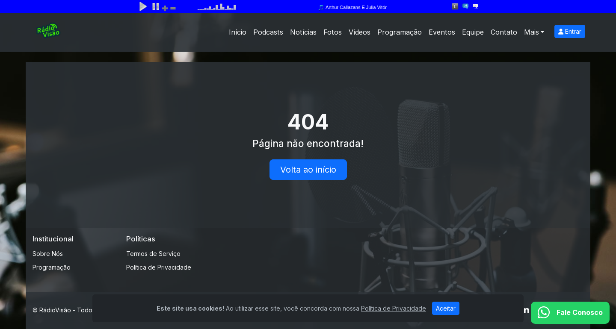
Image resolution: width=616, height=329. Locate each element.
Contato (504, 32)
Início (237, 32)
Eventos (442, 32)
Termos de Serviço (153, 253)
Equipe (473, 32)
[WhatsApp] (570, 313)
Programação (399, 32)
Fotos (332, 32)
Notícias (303, 32)
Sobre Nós (48, 253)
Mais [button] (531, 32)
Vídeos (359, 32)
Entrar (569, 31)
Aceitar (446, 308)
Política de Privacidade (158, 267)
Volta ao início (308, 169)
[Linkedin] (525, 310)
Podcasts (268, 32)
